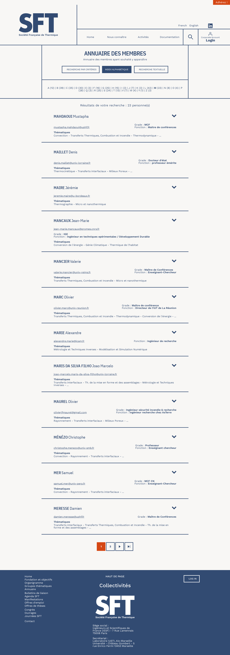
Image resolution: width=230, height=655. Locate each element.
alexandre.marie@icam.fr (69, 341)
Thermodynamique (144, 135)
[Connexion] (210, 37)
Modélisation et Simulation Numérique (123, 349)
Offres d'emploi (34, 602)
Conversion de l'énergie (68, 244)
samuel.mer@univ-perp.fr (69, 483)
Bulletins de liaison (36, 593)
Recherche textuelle (152, 69)
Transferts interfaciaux (92, 171)
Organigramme (34, 582)
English (193, 25)
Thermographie (63, 204)
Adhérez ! (221, 2)
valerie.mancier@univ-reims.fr (72, 272)
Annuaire (30, 589)
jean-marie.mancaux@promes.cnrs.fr (77, 229)
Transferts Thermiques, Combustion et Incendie (100, 135)
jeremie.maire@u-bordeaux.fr (72, 196)
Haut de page (115, 576)
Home (90, 37)
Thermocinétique (64, 171)
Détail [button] (174, 117)
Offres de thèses (35, 605)
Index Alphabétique (116, 69)
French (182, 25)
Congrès (30, 609)
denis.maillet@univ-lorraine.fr (72, 163)
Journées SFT (33, 616)
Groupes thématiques (38, 586)
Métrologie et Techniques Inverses (75, 349)
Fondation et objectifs (38, 579)
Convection (61, 135)
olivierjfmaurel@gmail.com (70, 412)
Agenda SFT (32, 596)
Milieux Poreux (118, 171)
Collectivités (115, 585)
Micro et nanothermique (91, 204)
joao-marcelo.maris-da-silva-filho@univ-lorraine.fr (85, 374)
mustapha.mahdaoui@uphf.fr (72, 127)
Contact (30, 621)
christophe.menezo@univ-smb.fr (74, 448)
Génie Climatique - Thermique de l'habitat (112, 244)
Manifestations (34, 599)
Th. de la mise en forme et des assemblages (112, 382)
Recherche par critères (81, 69)
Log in (193, 578)
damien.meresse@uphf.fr (69, 517)
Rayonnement (62, 420)
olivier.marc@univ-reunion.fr (71, 308)
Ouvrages (30, 612)
